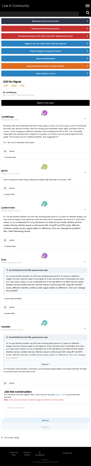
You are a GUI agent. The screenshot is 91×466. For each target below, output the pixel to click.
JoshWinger (11, 92)
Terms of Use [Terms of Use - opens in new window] (14, 453)
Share (45, 420)
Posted (10, 120)
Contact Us (67, 453)
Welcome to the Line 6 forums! (45, 21)
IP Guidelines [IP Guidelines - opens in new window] (40, 453)
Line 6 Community (15, 6)
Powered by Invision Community (45, 462)
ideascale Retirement (45, 58)
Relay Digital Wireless (25, 95)
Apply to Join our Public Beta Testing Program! (45, 43)
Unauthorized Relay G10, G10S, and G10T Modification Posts (45, 36)
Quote (11, 151)
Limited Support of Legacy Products (45, 51)
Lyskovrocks (37, 270)
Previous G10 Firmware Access (46, 29)
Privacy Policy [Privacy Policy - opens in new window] (27, 453)
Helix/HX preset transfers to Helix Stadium (45, 66)
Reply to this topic (45, 103)
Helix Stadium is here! (45, 73)
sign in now (60, 394)
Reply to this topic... (16, 408)
